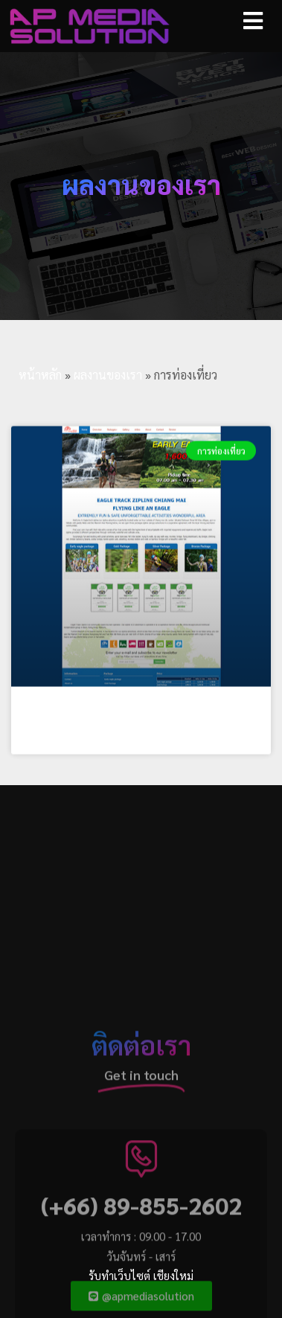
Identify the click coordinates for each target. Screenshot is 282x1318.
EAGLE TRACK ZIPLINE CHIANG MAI (128, 735)
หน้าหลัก (40, 375)
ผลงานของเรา (108, 375)
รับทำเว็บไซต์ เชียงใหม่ (141, 1275)
